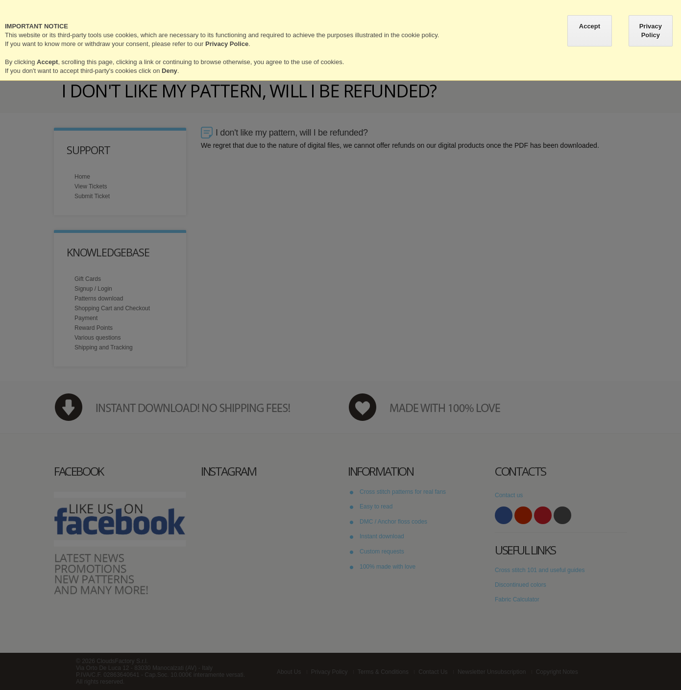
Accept (589, 26)
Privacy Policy (650, 31)
